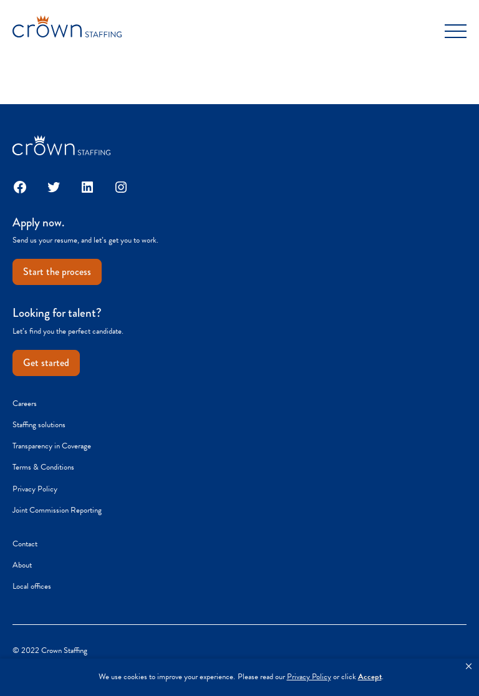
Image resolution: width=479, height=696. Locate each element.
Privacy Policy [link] (309, 677)
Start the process (57, 271)
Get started (46, 362)
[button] (469, 667)
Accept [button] (370, 677)
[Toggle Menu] (456, 31)
